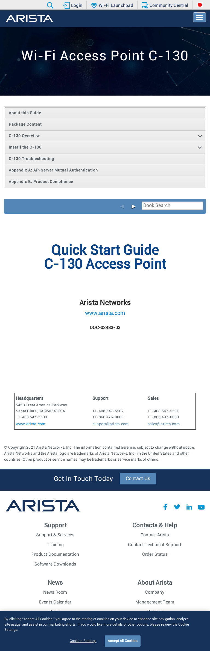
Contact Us (138, 478)
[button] (51, 5)
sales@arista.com (164, 424)
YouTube (201, 507)
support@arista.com (110, 424)
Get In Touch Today (83, 479)
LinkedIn (189, 507)
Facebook (165, 507)
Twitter (177, 507)
